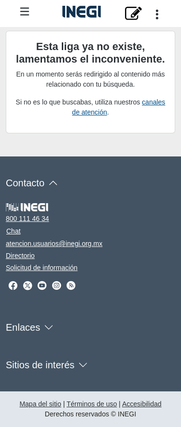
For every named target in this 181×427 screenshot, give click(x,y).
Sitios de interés (40, 365)
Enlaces (23, 327)
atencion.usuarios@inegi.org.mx (54, 243)
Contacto (25, 183)
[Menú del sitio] (25, 12)
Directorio (20, 255)
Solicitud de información (42, 268)
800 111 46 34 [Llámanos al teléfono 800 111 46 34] (27, 218)
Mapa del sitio (40, 404)
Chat (13, 231)
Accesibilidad (142, 404)
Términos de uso (92, 404)
